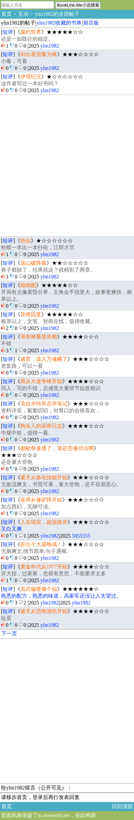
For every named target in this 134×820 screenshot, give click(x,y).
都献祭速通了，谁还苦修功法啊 (57, 448)
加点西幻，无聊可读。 (27, 506)
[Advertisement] (67, 165)
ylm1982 (49, 46)
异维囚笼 (30, 314)
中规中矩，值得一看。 (27, 433)
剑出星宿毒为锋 (38, 54)
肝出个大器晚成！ (41, 544)
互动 (23, 14)
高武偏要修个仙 (38, 589)
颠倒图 (28, 285)
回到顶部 (122, 806)
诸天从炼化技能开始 (43, 477)
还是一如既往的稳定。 (27, 39)
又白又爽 (11, 529)
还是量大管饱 (16, 462)
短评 (8, 32)
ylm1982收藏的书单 (59, 23)
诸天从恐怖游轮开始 (43, 611)
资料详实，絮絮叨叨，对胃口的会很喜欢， (51, 410)
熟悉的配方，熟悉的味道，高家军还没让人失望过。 (61, 596)
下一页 (9, 633)
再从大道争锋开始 (41, 381)
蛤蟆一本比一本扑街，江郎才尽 (37, 247)
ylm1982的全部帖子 (57, 14)
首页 (6, 14)
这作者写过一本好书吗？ (30, 83)
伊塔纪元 (30, 76)
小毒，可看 (14, 61)
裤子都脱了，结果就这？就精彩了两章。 (48, 270)
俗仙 (25, 240)
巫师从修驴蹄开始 (41, 499)
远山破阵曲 (33, 263)
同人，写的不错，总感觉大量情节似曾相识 (51, 388)
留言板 (91, 23)
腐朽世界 (30, 32)
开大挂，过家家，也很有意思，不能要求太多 (53, 573)
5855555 (81, 536)
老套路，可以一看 (22, 366)
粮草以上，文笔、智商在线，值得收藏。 (48, 321)
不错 (6, 343)
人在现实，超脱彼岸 (43, 522)
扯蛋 (6, 618)
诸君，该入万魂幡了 (43, 359)
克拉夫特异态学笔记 (43, 403)
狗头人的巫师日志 (41, 426)
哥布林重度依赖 (38, 336)
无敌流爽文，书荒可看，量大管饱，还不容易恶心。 (61, 484)
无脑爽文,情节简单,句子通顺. (34, 551)
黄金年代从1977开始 (43, 566)
